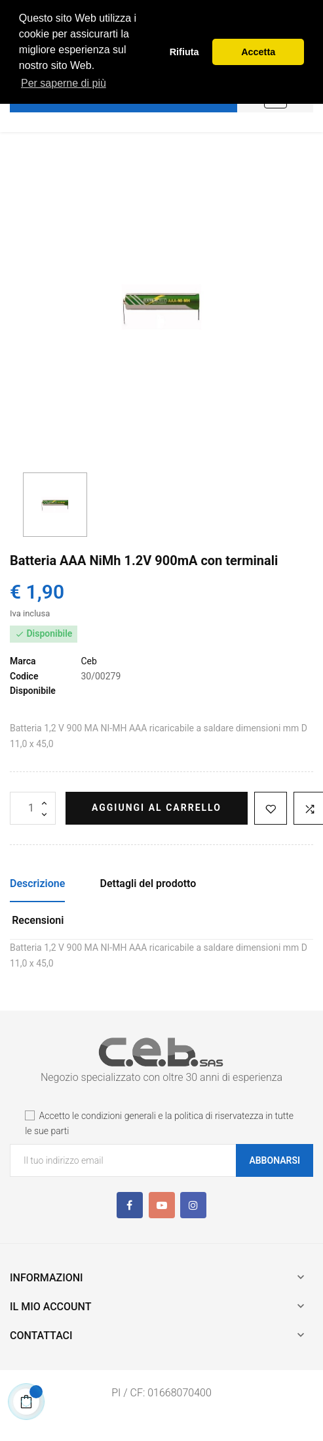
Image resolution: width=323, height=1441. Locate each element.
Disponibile (33, 690)
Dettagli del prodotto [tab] (148, 883)
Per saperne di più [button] (63, 83)
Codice (24, 676)
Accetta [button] (258, 52)
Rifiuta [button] (184, 52)
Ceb (88, 661)
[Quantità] (33, 808)
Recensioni (38, 920)
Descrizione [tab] (37, 883)
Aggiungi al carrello (156, 807)
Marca (23, 661)
